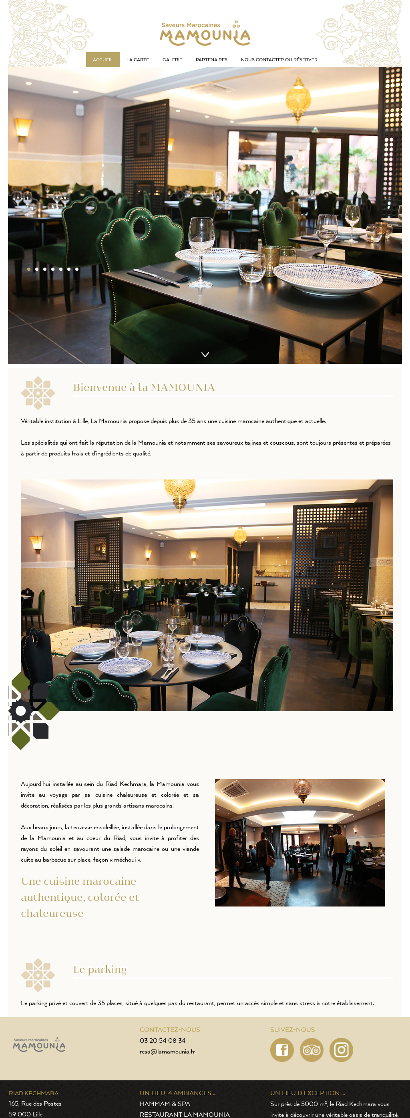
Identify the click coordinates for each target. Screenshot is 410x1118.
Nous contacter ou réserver (279, 59)
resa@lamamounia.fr (167, 1052)
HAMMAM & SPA (165, 1104)
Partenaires (211, 59)
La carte (138, 59)
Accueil (103, 59)
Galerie (172, 59)
